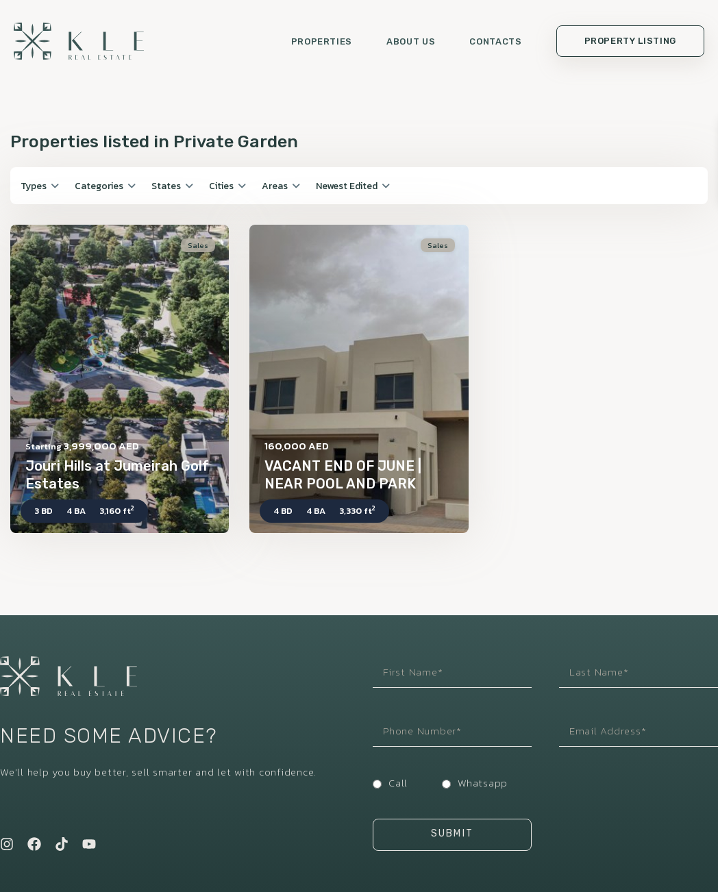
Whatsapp (483, 783)
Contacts (495, 41)
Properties (322, 41)
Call (398, 783)
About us (410, 41)
